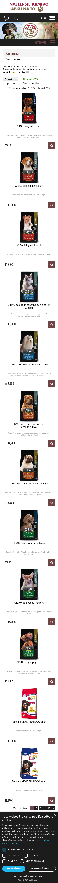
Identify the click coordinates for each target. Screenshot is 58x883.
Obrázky (7, 72)
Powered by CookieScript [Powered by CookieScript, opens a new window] (29, 880)
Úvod (8, 60)
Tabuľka (21, 72)
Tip (7, 83)
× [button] (54, 815)
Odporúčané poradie (33, 69)
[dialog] (29, 847)
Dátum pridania (10, 69)
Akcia (15, 83)
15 (49, 808)
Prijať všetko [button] (14, 868)
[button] (29, 876)
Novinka (35, 83)
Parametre (10, 79)
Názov (20, 66)
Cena (31, 66)
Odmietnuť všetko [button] (41, 868)
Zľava (24, 83)
